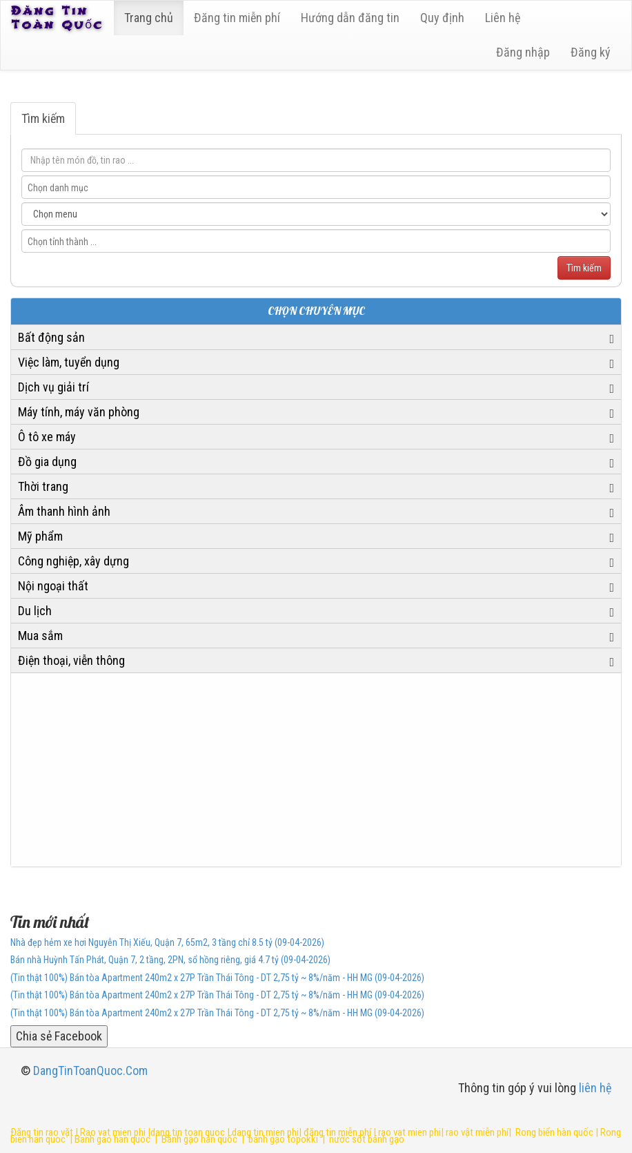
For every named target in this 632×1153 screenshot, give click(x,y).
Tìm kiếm (43, 118)
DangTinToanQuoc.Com (90, 1070)
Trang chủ (148, 17)
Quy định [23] (442, 17)
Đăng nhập (523, 52)
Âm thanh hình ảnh (64, 511)
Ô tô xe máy (47, 436)
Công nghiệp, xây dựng (73, 561)
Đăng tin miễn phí (237, 17)
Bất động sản (51, 337)
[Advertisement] (316, 769)
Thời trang (43, 486)
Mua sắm (40, 635)
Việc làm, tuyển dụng (68, 362)
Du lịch (35, 610)
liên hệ (595, 1088)
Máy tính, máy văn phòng (78, 412)
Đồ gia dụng (47, 461)
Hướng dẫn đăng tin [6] (350, 17)
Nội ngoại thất (53, 586)
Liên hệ (502, 17)
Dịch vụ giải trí (53, 387)
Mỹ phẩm (40, 536)
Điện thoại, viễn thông (71, 660)
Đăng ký (591, 52)
